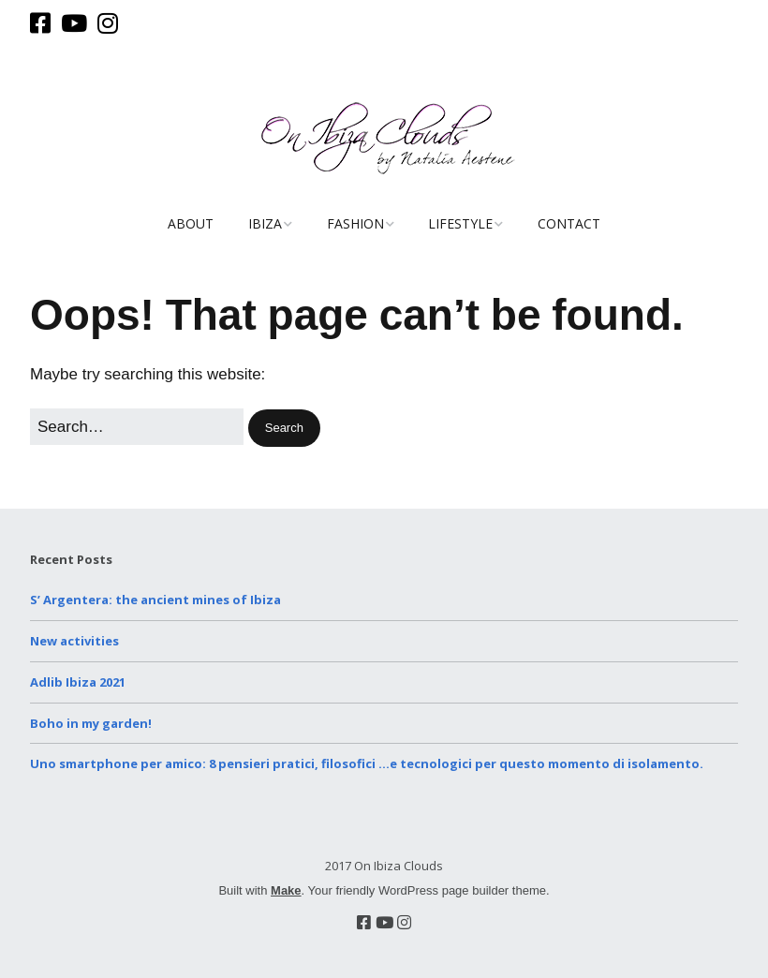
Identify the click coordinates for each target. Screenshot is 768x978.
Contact (569, 223)
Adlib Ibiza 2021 (78, 682)
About (191, 223)
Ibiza (265, 223)
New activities (74, 640)
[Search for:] (137, 426)
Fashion (355, 223)
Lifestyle (460, 223)
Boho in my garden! (91, 723)
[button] (284, 428)
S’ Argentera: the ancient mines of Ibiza (155, 599)
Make (286, 890)
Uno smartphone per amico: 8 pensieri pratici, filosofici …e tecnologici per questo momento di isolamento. (366, 763)
